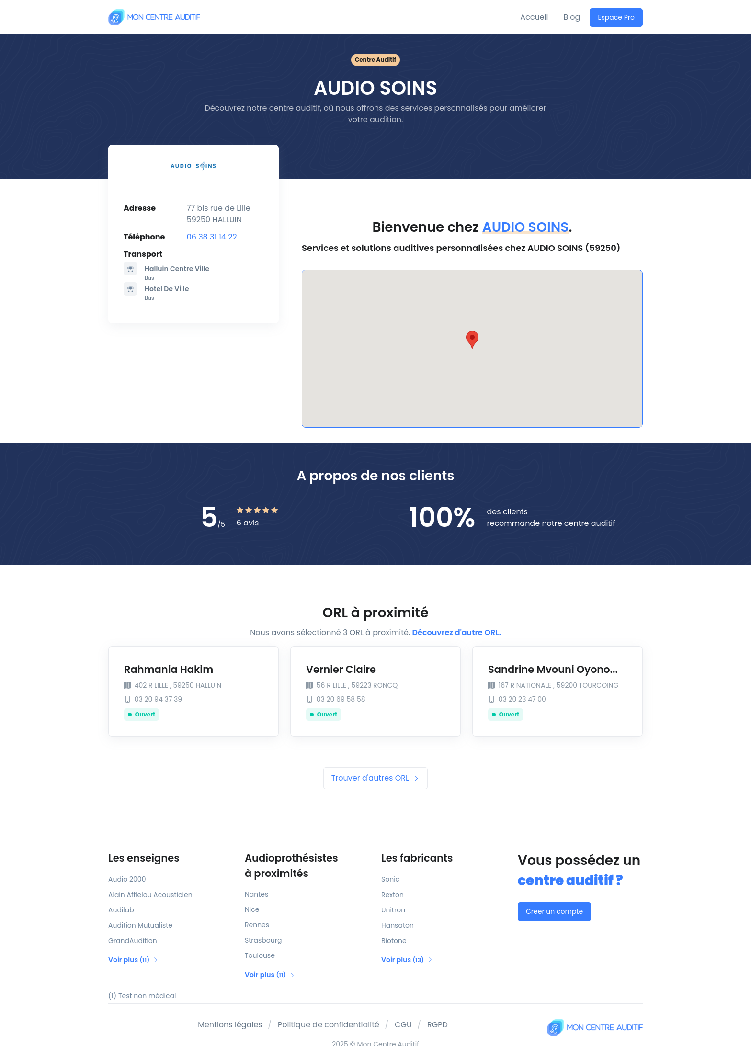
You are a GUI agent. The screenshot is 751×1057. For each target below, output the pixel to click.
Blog (572, 17)
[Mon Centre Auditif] (154, 17)
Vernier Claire (341, 669)
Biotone (394, 940)
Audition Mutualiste (140, 925)
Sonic (390, 879)
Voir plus (133, 960)
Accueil (534, 17)
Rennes (257, 925)
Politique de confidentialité (328, 1024)
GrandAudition (132, 940)
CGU (403, 1024)
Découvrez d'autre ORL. (456, 632)
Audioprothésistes (307, 866)
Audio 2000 (127, 879)
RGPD (437, 1024)
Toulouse (260, 955)
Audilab (121, 910)
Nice (252, 909)
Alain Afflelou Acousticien (150, 894)
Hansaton (397, 925)
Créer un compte (554, 911)
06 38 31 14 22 (212, 236)
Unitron (393, 910)
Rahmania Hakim (168, 669)
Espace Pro (616, 17)
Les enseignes (144, 858)
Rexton (392, 894)
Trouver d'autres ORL (375, 778)
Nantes (256, 894)
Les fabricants (417, 858)
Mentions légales (230, 1024)
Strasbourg (263, 940)
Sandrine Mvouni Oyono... (553, 669)
